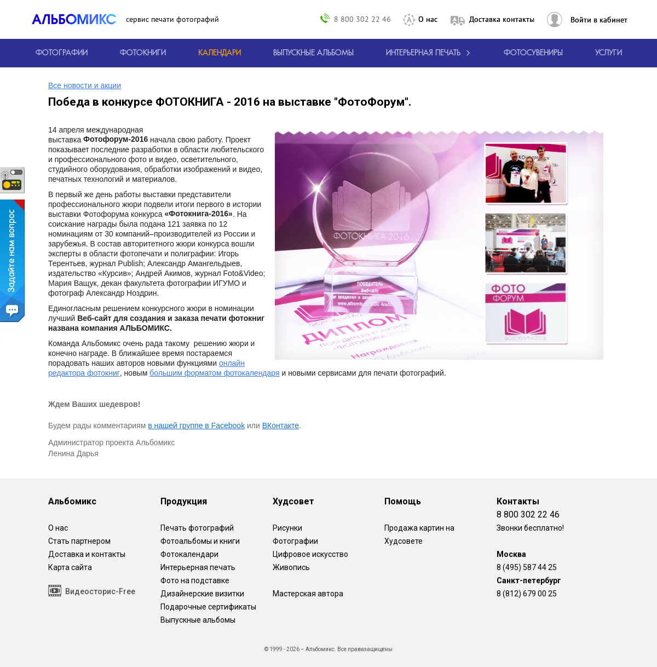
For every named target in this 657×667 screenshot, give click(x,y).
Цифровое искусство (310, 554)
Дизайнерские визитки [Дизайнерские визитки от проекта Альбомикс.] (202, 593)
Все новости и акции (84, 85)
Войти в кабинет (598, 20)
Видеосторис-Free (91, 590)
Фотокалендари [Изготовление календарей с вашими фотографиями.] (189, 554)
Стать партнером (79, 541)
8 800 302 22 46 (362, 19)
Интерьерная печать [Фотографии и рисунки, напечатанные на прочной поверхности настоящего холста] (197, 567)
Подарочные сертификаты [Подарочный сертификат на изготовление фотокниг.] (208, 606)
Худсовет (293, 501)
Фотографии (295, 541)
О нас (427, 19)
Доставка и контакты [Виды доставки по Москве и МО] (86, 554)
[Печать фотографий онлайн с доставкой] (62, 53)
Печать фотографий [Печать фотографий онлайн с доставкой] (197, 528)
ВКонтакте (280, 425)
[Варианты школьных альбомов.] (313, 53)
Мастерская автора (308, 593)
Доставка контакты (501, 19)
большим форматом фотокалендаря (214, 373)
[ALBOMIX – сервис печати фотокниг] (79, 19)
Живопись (291, 567)
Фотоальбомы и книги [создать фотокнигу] (200, 541)
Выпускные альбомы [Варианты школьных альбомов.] (197, 620)
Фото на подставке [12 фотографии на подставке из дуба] (194, 580)
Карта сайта (70, 567)
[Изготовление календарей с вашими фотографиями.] (219, 53)
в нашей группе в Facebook (196, 425)
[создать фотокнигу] (143, 53)
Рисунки (287, 528)
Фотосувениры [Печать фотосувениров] (533, 53)
